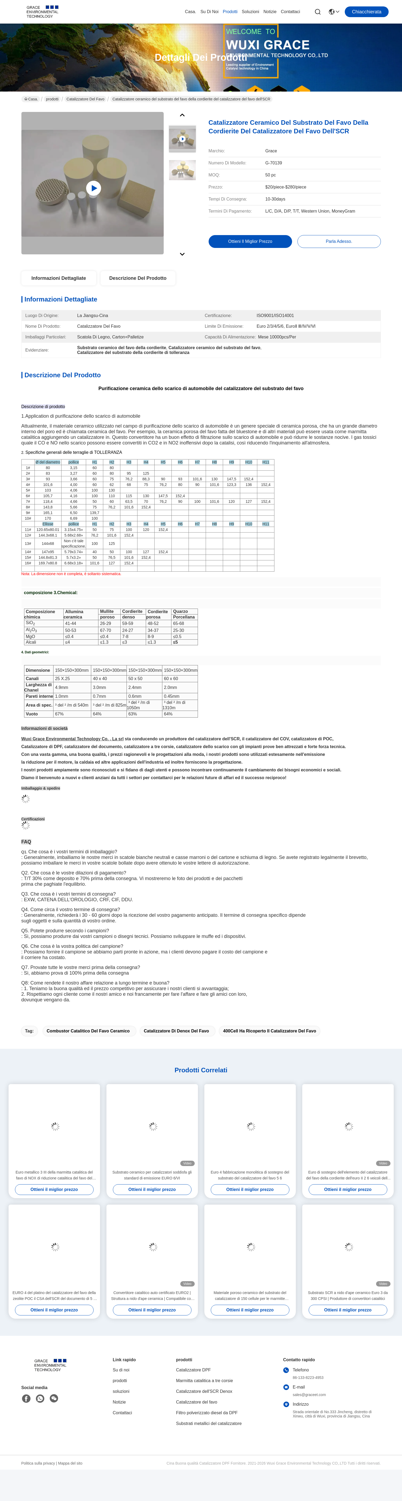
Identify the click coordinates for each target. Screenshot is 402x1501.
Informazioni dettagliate (58, 278)
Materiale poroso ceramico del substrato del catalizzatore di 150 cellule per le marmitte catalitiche (250, 1316)
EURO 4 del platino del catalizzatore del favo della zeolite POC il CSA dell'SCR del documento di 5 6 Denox (54, 1316)
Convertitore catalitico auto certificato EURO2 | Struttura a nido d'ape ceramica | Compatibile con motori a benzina (152, 1316)
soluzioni (250, 11)
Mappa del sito (70, 1483)
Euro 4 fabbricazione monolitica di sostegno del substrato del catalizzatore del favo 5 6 (250, 1195)
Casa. (190, 11)
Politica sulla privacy (38, 1483)
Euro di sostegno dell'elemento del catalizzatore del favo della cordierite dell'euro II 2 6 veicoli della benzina (348, 1195)
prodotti (230, 11)
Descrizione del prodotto (137, 278)
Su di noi (209, 11)
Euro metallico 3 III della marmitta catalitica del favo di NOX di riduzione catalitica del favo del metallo (54, 1195)
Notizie (270, 11)
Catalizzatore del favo (86, 99)
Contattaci (290, 11)
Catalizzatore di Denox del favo (176, 1051)
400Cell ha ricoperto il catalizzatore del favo (269, 1051)
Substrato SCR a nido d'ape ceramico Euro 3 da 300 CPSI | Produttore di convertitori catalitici (348, 1316)
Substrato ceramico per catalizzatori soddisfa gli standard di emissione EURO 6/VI (152, 1195)
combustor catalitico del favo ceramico (88, 1051)
